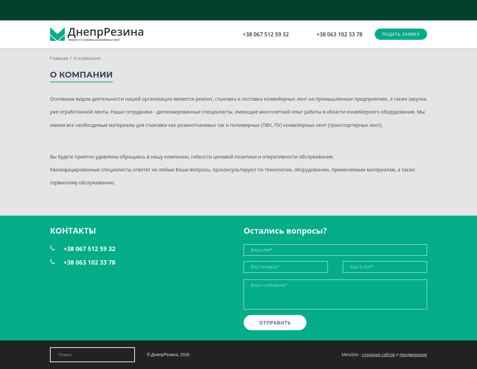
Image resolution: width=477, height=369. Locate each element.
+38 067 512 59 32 (266, 34)
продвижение (413, 354)
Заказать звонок (404, 10)
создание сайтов (378, 354)
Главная (59, 58)
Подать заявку (401, 34)
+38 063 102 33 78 (339, 34)
